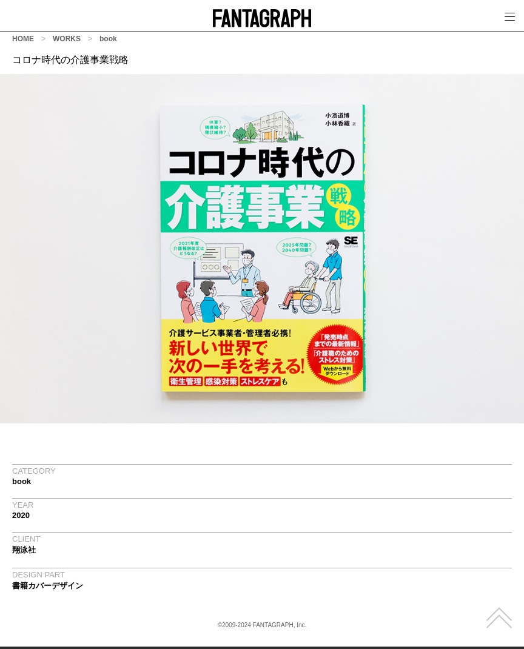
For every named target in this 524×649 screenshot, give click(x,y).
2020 (21, 515)
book (108, 39)
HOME (23, 39)
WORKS (67, 39)
